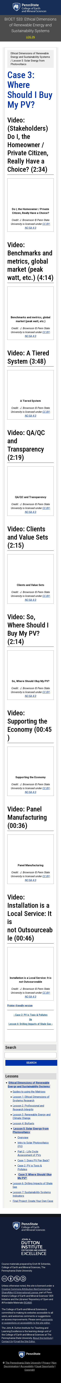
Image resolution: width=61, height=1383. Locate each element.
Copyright (30, 1370)
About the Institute (42, 1338)
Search (31, 1062)
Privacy (46, 1363)
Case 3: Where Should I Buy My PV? (35, 1176)
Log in (30, 37)
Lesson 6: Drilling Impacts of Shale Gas (30, 1023)
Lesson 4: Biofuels (23, 1123)
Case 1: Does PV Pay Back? (33, 1160)
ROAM (27, 1302)
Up (30, 1019)
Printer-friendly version (20, 1005)
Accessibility (27, 1366)
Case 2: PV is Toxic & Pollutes (30, 1014)
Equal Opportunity (44, 1366)
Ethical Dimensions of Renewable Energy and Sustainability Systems (30, 55)
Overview (23, 1137)
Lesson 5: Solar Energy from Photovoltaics (31, 1130)
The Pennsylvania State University (23, 1363)
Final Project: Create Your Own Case (33, 1201)
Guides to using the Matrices (29, 1091)
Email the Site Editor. (24, 1341)
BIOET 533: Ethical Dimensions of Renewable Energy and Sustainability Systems (31, 25)
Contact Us (7, 1341)
